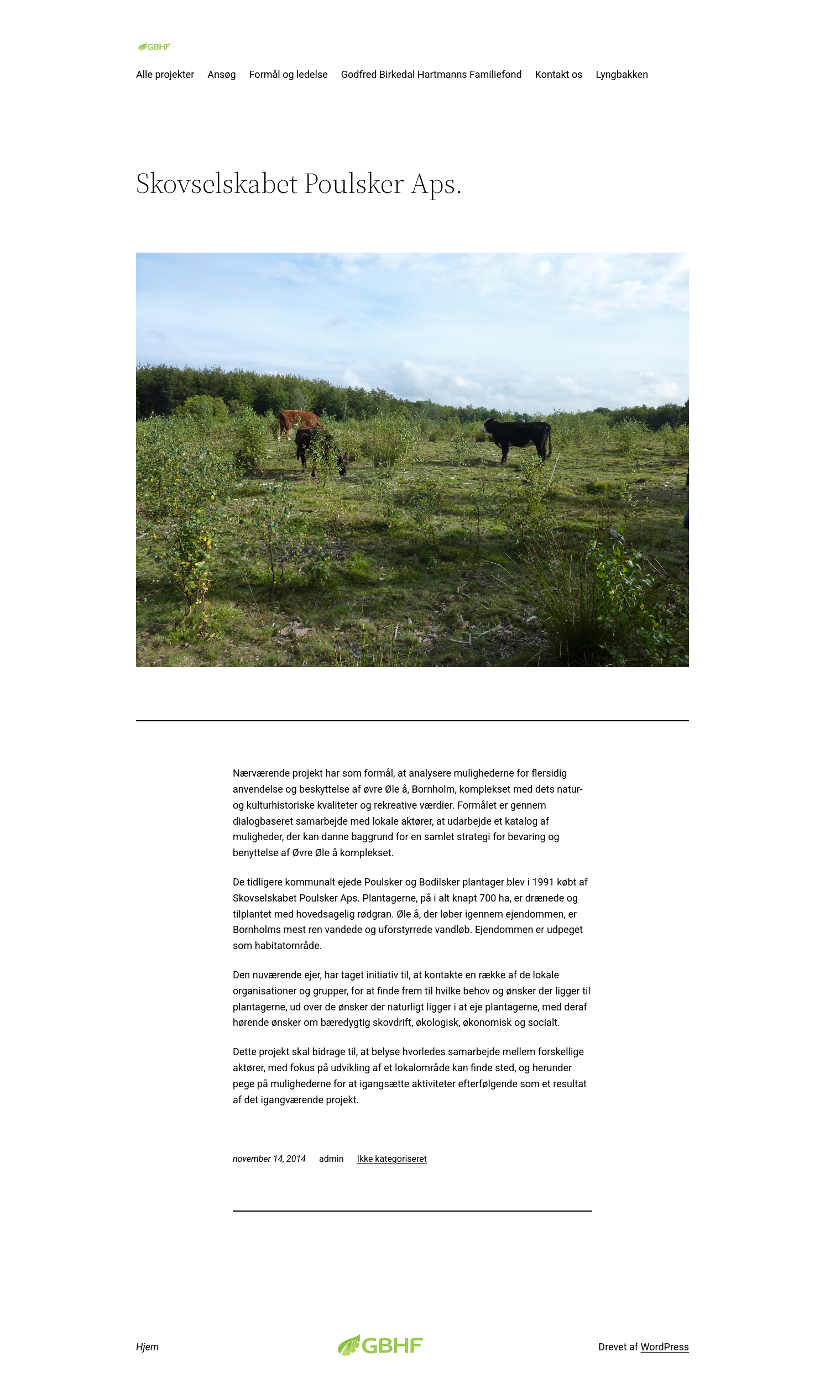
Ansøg (221, 74)
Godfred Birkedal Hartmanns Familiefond (431, 74)
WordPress (665, 1347)
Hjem (147, 1347)
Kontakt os (559, 74)
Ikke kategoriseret (392, 1159)
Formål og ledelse (288, 74)
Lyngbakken (622, 74)
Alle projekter (165, 74)
